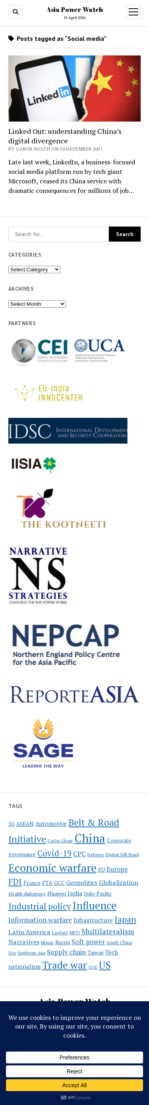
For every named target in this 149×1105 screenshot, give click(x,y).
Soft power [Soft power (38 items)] (88, 941)
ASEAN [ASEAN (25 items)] (25, 823)
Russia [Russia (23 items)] (62, 942)
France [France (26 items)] (32, 882)
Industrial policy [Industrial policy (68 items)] (39, 906)
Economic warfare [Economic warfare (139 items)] (52, 867)
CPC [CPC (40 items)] (79, 853)
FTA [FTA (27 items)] (47, 882)
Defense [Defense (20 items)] (95, 854)
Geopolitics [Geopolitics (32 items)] (81, 882)
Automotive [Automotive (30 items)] (51, 823)
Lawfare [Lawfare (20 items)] (60, 932)
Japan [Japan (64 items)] (125, 919)
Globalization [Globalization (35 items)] (118, 882)
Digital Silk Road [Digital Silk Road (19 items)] (122, 854)
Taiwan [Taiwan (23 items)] (95, 952)
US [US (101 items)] (105, 965)
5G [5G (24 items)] (11, 823)
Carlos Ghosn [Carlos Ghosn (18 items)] (60, 841)
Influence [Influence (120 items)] (94, 905)
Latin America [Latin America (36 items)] (29, 932)
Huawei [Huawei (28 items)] (56, 893)
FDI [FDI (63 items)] (15, 881)
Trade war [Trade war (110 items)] (64, 965)
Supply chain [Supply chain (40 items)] (66, 951)
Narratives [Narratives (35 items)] (23, 941)
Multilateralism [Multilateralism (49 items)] (107, 931)
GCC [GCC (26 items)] (59, 882)
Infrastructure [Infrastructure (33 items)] (93, 920)
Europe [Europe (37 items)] (117, 869)
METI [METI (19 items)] (75, 932)
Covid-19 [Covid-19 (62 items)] (54, 853)
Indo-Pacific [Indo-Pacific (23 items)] (98, 893)
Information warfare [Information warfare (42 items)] (40, 919)
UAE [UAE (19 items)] (93, 967)
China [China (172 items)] (89, 838)
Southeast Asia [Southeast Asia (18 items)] (31, 953)
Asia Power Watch (74, 9)
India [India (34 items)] (75, 893)
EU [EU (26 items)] (101, 869)
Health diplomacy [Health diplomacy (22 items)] (27, 893)
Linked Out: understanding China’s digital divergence (65, 135)
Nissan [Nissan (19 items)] (47, 942)
